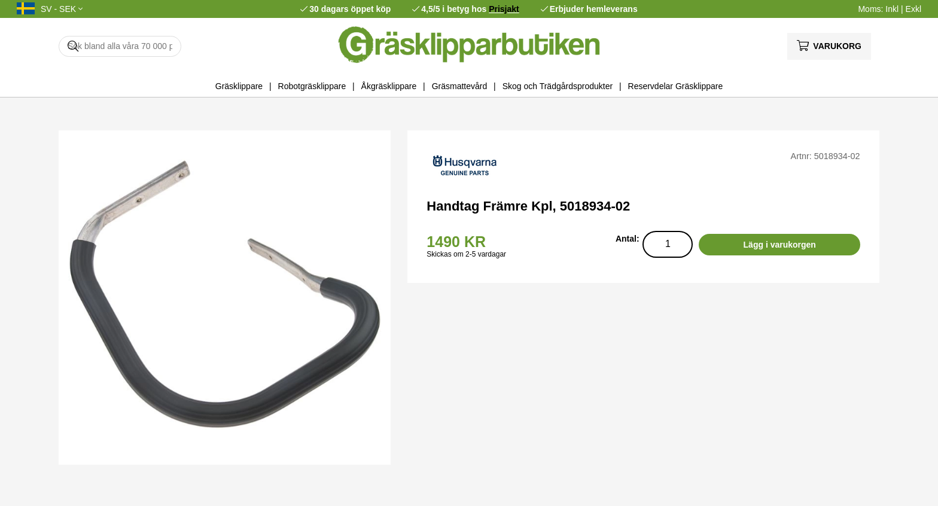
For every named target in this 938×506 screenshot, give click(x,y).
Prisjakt (504, 9)
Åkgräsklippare (389, 86)
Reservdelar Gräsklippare (675, 86)
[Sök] (120, 46)
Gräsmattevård (460, 86)
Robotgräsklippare (312, 86)
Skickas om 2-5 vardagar (466, 254)
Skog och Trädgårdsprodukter (557, 86)
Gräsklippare (239, 86)
